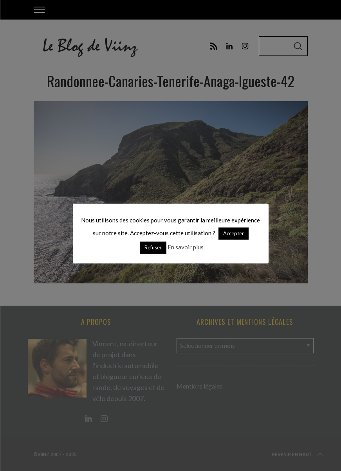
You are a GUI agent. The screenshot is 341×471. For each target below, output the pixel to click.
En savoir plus (186, 247)
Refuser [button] (153, 247)
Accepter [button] (233, 233)
